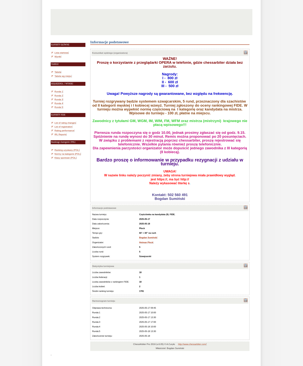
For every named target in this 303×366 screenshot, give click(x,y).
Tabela (57, 72)
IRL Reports (60, 134)
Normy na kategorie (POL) (67, 154)
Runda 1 (58, 91)
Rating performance (64, 130)
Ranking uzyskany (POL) (66, 150)
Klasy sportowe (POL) (65, 157)
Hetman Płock (146, 242)
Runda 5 (58, 107)
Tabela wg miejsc (63, 76)
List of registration (63, 126)
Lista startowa (61, 52)
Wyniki (57, 56)
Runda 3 (58, 99)
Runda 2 (58, 95)
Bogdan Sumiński (148, 237)
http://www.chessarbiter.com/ (192, 344)
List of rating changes (65, 122)
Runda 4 (58, 103)
